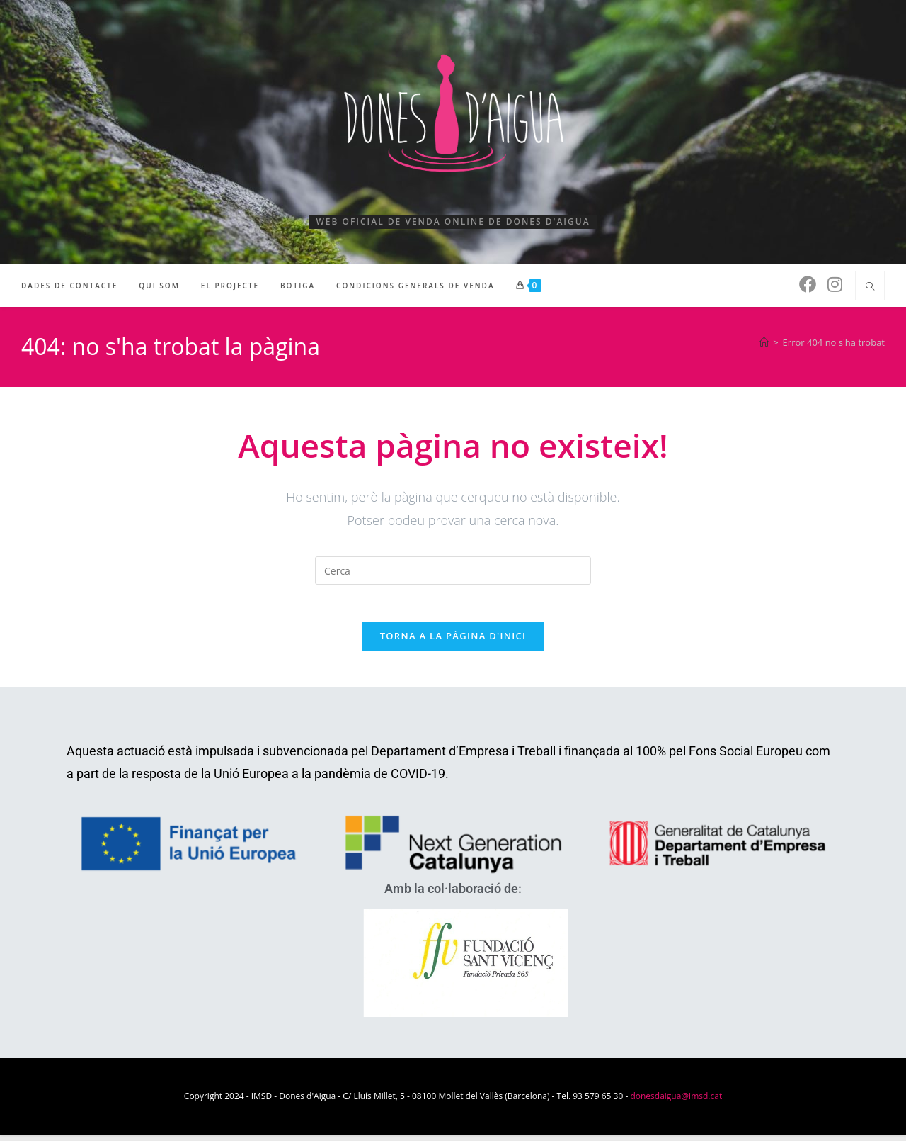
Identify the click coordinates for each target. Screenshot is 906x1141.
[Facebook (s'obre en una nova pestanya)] (807, 284)
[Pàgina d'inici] (764, 342)
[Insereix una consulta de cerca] (453, 570)
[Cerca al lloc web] (870, 287)
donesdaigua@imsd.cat (676, 1102)
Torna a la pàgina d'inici (453, 642)
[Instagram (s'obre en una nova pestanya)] (835, 284)
